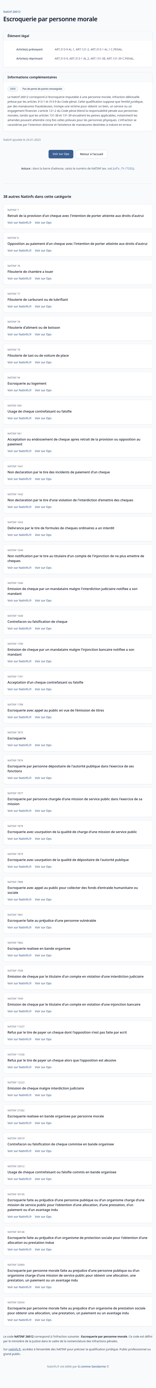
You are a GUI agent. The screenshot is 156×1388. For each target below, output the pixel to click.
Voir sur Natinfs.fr (20, 222)
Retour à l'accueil (91, 154)
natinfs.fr (15, 1349)
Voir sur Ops (61, 154)
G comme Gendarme (92, 1366)
